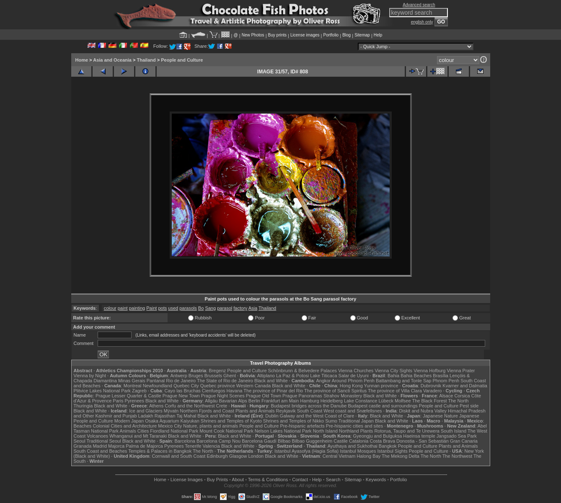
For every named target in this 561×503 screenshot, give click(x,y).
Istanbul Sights (392, 451)
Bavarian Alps (233, 400)
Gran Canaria (464, 440)
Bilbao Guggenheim (312, 440)
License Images (187, 479)
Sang (210, 308)
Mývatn (171, 410)
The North (458, 400)
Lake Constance (360, 400)
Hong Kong (351, 385)
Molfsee (403, 400)
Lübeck (385, 400)
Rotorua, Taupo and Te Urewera (406, 430)
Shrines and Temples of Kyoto (231, 420)
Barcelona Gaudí (259, 440)
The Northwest (457, 456)
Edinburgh (217, 456)
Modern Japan (129, 420)
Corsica (462, 395)
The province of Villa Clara (395, 390)
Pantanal (156, 380)
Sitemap (362, 35)
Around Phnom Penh (353, 380)
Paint (151, 308)
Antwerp (178, 375)
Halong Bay (368, 456)
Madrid (100, 446)
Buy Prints (217, 479)
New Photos (253, 35)
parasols (188, 308)
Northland (349, 430)
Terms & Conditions (268, 479)
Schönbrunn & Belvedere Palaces (302, 370)
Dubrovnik (431, 385)
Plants (366, 430)
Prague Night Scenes (223, 395)
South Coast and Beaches (100, 451)
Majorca (116, 446)
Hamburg (309, 400)
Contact (300, 479)
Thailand (146, 59)
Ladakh (145, 415)
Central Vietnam (339, 456)
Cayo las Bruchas (183, 390)
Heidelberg (332, 400)
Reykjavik (286, 410)
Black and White (270, 380)
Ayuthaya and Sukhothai (352, 446)
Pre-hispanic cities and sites (354, 425)
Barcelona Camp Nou (218, 440)
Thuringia (83, 405)
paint (123, 308)
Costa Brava (382, 440)
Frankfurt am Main (280, 400)
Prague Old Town (263, 395)
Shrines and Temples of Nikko (293, 420)
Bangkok (388, 446)
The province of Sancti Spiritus (335, 390)
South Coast (310, 410)
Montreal (133, 385)
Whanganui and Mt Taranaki (138, 435)
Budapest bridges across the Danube (308, 405)
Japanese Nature (440, 415)
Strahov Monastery (342, 395)
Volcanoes (97, 435)
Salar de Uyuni (354, 375)
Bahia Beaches (416, 375)
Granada (83, 446)
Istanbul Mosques (358, 451)
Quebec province (217, 385)
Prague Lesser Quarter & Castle (128, 395)
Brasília (440, 375)
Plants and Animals (255, 410)
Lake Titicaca (323, 375)
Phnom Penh (446, 380)
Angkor (323, 380)
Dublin (271, 415)
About (238, 479)
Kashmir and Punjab (116, 415)
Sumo (331, 420)
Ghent (229, 375)
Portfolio (331, 35)
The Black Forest (429, 400)
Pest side (469, 405)
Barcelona (184, 440)
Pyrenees (134, 400)
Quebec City (186, 385)
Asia (252, 308)
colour (110, 308)
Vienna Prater (461, 370)
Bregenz (217, 370)
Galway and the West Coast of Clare (317, 415)
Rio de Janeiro (181, 380)
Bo (201, 308)
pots (162, 308)
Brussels (213, 375)
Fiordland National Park (174, 430)
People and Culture (182, 59)
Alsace (446, 395)
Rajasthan (165, 415)
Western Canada (253, 385)
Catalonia (358, 440)
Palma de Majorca (144, 446)
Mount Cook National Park (226, 430)
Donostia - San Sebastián (422, 440)
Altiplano (266, 375)
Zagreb (139, 390)
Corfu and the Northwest (190, 405)
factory (240, 308)
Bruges (196, 375)
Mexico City (170, 425)
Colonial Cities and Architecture (125, 425)
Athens (156, 405)
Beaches (83, 425)
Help (378, 35)
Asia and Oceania (112, 59)
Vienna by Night (90, 375)
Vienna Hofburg (429, 370)
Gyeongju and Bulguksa (377, 435)
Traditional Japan (356, 420)
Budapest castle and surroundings (382, 405)
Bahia (393, 375)
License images (304, 35)
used (173, 308)
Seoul (79, 440)
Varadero (432, 390)
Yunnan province (381, 385)
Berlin (254, 400)
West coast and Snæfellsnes (352, 410)
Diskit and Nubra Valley (423, 410)
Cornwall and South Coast (179, 456)
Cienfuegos (213, 390)
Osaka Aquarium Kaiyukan (172, 420)
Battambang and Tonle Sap (404, 380)
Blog (346, 35)
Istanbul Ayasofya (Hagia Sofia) (306, 451)
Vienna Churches (355, 370)
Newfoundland (157, 385)
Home (81, 59)
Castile (340, 440)
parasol (224, 308)
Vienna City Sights (393, 370)
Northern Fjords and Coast (207, 410)
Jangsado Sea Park (457, 435)
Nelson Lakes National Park (283, 430)
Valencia (211, 446)
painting (137, 308)
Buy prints (277, 35)
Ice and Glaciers (145, 410)
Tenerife (193, 446)
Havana (235, 390)
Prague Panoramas (302, 395)
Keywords (376, 479)
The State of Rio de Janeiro (225, 380)
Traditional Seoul (104, 440)
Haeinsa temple (419, 435)
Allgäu (211, 400)
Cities (143, 430)
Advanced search (419, 5)
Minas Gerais (131, 380)
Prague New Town (181, 395)
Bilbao (284, 440)
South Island (453, 430)
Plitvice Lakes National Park (102, 390)
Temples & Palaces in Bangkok (159, 451)
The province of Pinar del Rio (273, 390)
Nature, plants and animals (210, 425)
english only (422, 22)
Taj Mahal (186, 415)
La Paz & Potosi (292, 375)
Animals (128, 430)
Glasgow (238, 456)
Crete (222, 405)
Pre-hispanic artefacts (302, 425)
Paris (118, 400)
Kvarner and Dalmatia (464, 385)
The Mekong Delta (400, 456)
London (256, 456)
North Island (325, 430)
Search (333, 479)
